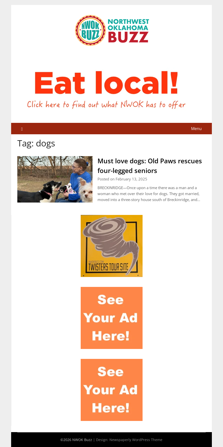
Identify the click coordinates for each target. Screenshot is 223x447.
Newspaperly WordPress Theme (135, 439)
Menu (196, 128)
